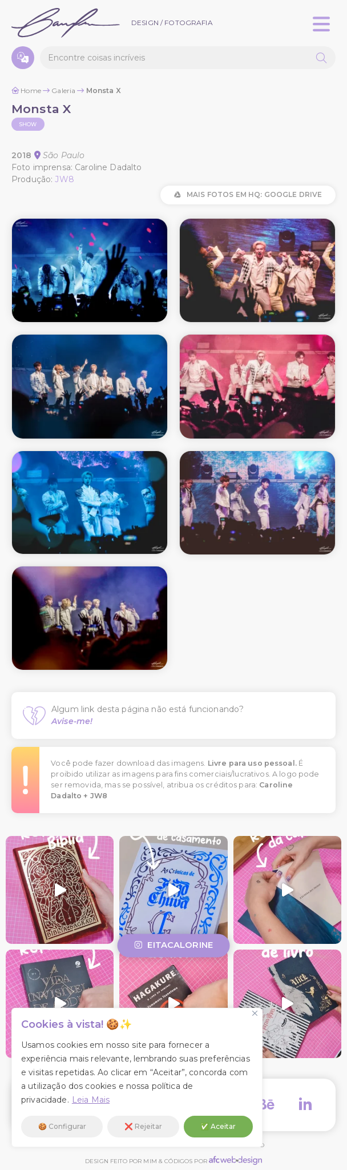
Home (31, 90)
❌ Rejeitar (143, 1126)
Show (28, 124)
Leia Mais (91, 1100)
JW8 (64, 179)
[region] (137, 1077)
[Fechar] (254, 1013)
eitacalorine (173, 945)
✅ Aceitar (218, 1126)
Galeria (63, 90)
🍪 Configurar (62, 1126)
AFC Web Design (235, 1160)
